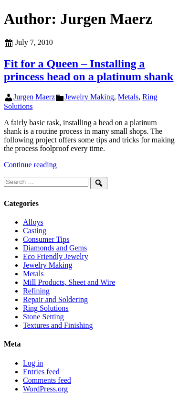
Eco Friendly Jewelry (55, 256)
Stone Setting (43, 317)
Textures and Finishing (58, 325)
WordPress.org (45, 389)
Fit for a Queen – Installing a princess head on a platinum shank (88, 70)
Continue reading (30, 165)
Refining (36, 291)
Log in (33, 363)
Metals (128, 97)
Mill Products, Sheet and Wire (69, 282)
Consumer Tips (46, 239)
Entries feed (41, 372)
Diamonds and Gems (55, 248)
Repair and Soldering (55, 299)
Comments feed (47, 380)
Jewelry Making (89, 97)
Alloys (33, 222)
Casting (34, 231)
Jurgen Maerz (34, 97)
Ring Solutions (46, 308)
